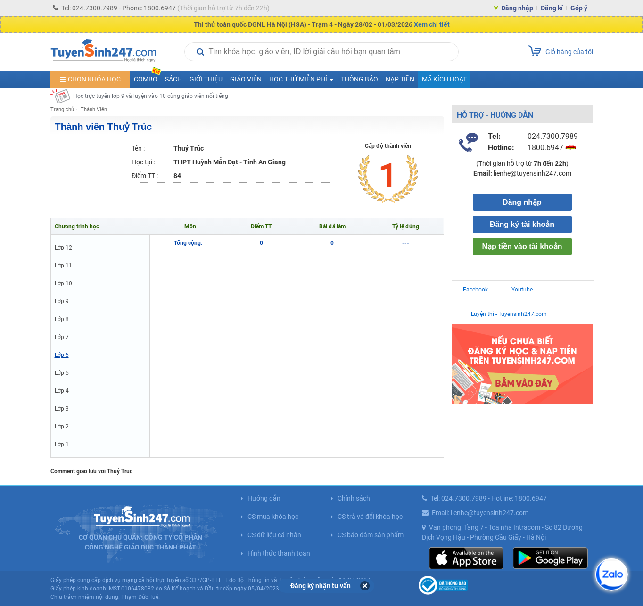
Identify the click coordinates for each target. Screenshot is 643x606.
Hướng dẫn (263, 498)
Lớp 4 (62, 391)
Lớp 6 (62, 355)
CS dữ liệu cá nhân (274, 535)
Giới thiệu (206, 79)
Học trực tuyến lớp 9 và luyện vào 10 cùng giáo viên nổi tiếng (150, 96)
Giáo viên (246, 79)
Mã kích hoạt (444, 79)
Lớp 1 (62, 444)
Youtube (522, 289)
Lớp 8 (62, 319)
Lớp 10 (63, 283)
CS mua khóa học (272, 516)
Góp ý (578, 8)
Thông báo (359, 79)
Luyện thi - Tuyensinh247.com (509, 314)
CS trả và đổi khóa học (370, 516)
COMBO (147, 77)
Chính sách (354, 498)
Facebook (475, 289)
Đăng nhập (517, 8)
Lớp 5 (62, 373)
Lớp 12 (63, 247)
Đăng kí (552, 8)
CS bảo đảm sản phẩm (371, 535)
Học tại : (143, 162)
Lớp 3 (62, 408)
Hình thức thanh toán (278, 553)
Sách (173, 79)
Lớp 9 (62, 301)
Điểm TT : (145, 175)
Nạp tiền (400, 79)
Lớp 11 (63, 265)
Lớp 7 (62, 337)
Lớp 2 (62, 426)
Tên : (138, 148)
